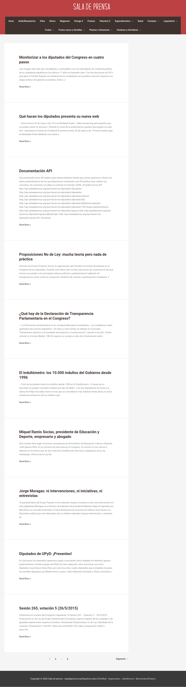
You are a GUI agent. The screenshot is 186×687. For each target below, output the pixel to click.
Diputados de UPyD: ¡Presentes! (46, 554)
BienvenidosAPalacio (146, 679)
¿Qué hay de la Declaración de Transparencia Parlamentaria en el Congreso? (57, 316)
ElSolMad (101, 679)
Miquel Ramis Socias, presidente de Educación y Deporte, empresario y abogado (60, 434)
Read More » (25, 87)
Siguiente (122, 659)
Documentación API (36, 171)
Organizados (113, 679)
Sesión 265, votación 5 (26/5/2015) (49, 608)
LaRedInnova (127, 679)
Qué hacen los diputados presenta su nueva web (60, 116)
